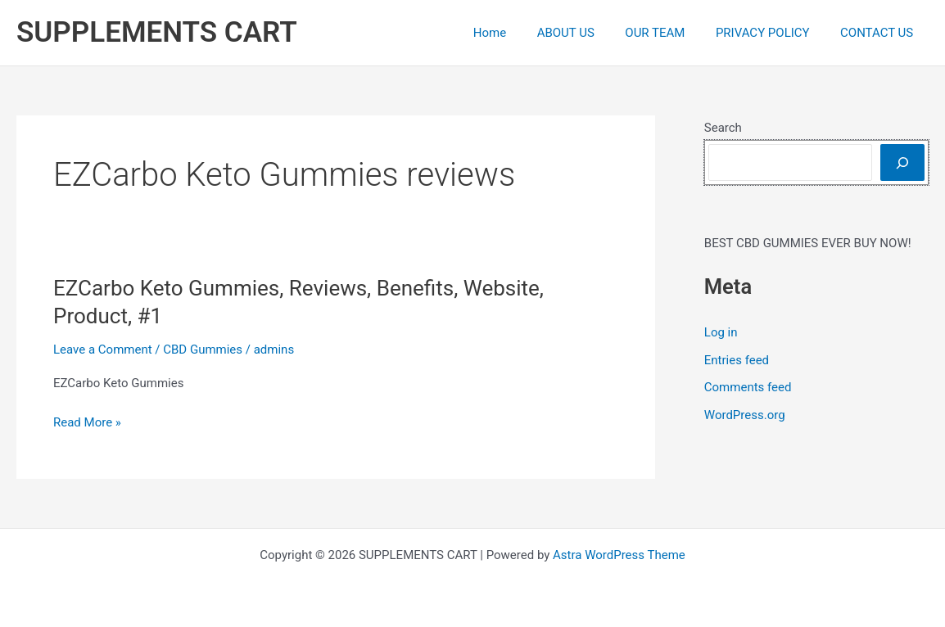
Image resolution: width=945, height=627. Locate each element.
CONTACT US (879, 32)
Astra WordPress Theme (619, 555)
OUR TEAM (670, 32)
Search (723, 127)
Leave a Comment (102, 349)
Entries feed (736, 360)
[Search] (902, 162)
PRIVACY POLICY (772, 32)
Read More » (87, 423)
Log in (721, 332)
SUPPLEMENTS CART (156, 32)
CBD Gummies (202, 349)
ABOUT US (587, 32)
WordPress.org (744, 415)
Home (516, 32)
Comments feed (748, 387)
